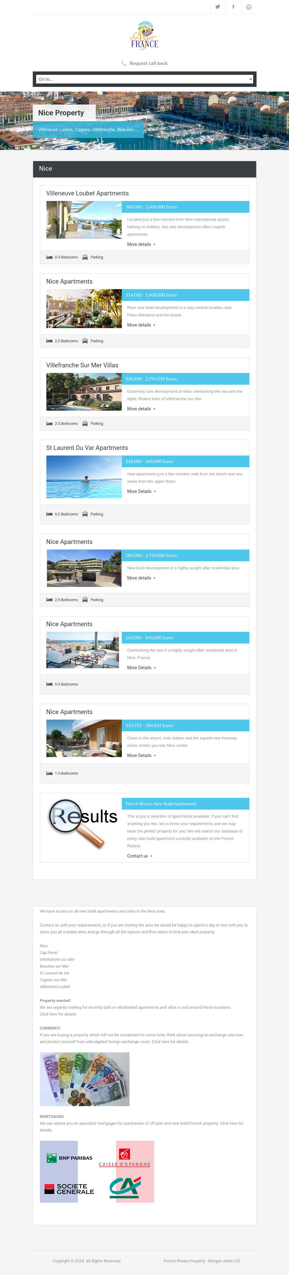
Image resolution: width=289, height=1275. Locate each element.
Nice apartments (69, 281)
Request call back (149, 63)
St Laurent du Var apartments (87, 447)
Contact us (139, 856)
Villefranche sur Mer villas (82, 365)
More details (141, 244)
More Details (141, 491)
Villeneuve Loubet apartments (87, 193)
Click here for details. (58, 1014)
